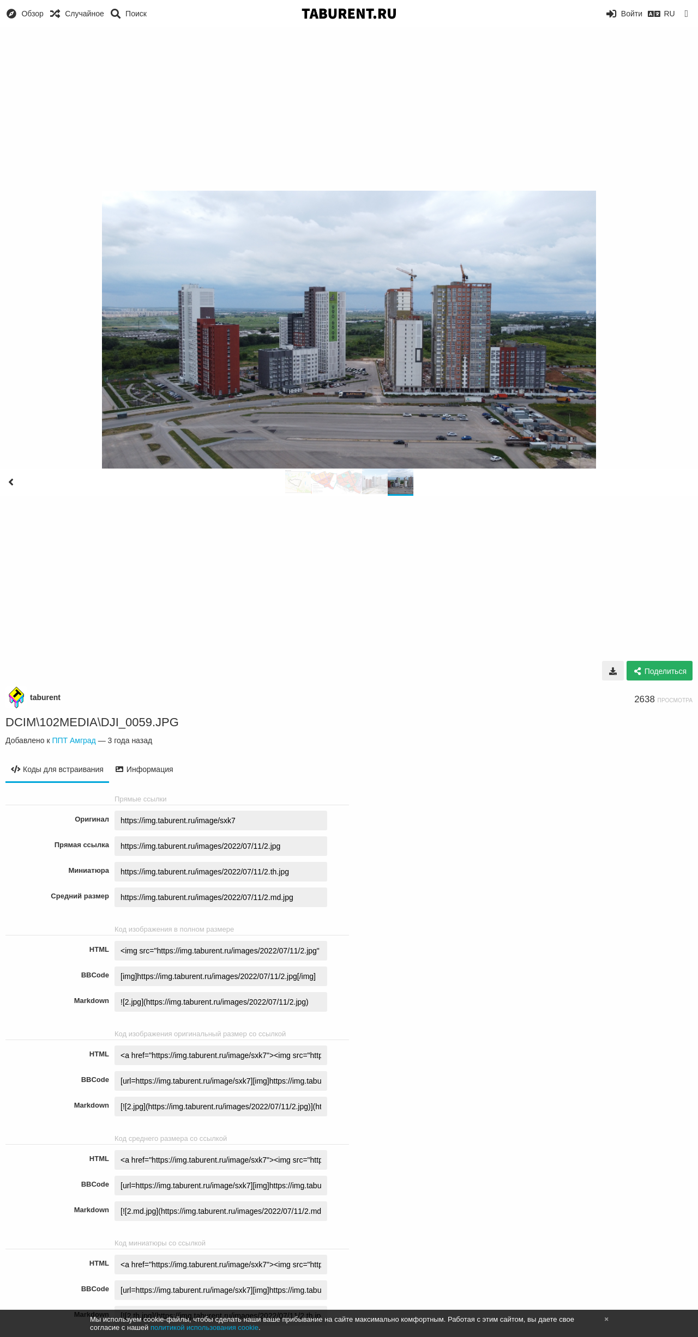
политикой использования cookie (204, 1327)
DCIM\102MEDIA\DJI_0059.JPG (92, 722)
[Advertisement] (349, 109)
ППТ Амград (73, 740)
